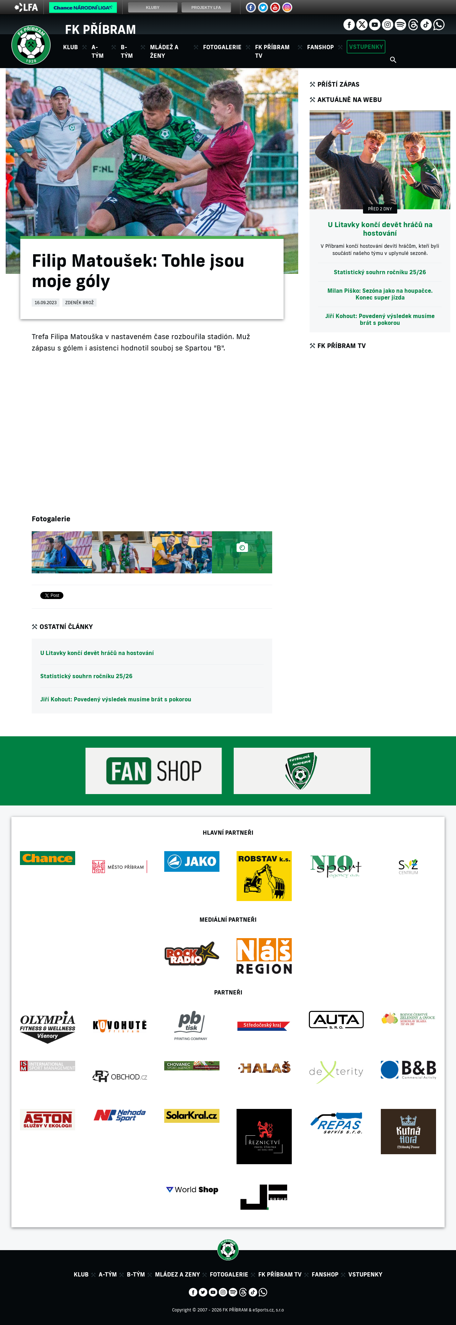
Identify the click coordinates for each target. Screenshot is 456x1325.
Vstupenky (366, 46)
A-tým (108, 1274)
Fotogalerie (222, 47)
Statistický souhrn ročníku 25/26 (86, 676)
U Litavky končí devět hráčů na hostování (97, 652)
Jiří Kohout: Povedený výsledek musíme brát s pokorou (115, 699)
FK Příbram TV (272, 51)
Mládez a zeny (177, 1274)
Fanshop (320, 47)
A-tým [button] (98, 51)
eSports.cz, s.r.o (268, 1310)
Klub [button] (70, 47)
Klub (81, 1274)
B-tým (136, 1274)
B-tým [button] (127, 51)
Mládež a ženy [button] (164, 51)
